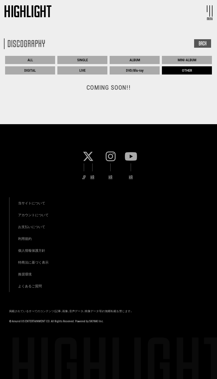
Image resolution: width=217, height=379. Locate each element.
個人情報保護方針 (31, 250)
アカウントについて (33, 215)
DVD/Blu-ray (135, 70)
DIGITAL (30, 70)
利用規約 (25, 238)
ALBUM (134, 60)
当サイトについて (31, 203)
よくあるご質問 (30, 286)
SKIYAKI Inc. (96, 321)
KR (92, 177)
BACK (203, 43)
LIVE (82, 70)
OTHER (187, 70)
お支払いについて (31, 227)
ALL (30, 60)
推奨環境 (25, 274)
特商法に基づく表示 (33, 262)
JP (84, 177)
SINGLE (82, 60)
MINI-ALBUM (187, 60)
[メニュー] (209, 11)
